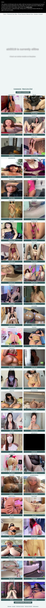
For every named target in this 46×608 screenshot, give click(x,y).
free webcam (12, 473)
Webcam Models (28, 606)
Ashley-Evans (12, 200)
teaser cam (34, 325)
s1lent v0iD (11, 581)
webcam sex (34, 177)
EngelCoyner (12, 285)
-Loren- (34, 581)
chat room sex (34, 155)
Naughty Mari (34, 221)
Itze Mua (12, 221)
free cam (34, 515)
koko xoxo (34, 242)
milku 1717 (11, 369)
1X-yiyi (34, 411)
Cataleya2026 (12, 263)
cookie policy (29, 7)
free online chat (34, 346)
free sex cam (12, 367)
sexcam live (34, 451)
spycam (12, 451)
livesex (11, 599)
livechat (34, 303)
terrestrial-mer (11, 158)
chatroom (34, 198)
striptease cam (11, 240)
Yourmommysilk (34, 179)
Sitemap (9, 606)
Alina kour (11, 517)
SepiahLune (34, 115)
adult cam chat (11, 134)
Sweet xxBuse (12, 559)
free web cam (12, 557)
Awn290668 (11, 538)
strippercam (34, 578)
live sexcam (12, 219)
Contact (13, 606)
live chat (12, 430)
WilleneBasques (11, 137)
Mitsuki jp (12, 390)
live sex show (34, 113)
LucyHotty (34, 327)
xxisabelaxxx (12, 454)
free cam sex (34, 367)
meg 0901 (12, 433)
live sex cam (34, 240)
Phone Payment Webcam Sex (25, 14)
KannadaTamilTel (34, 158)
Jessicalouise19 (11, 115)
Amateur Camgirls (38, 14)
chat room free (34, 494)
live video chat (11, 346)
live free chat (34, 409)
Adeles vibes (34, 137)
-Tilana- (11, 411)
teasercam (11, 494)
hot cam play (12, 198)
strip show (34, 599)
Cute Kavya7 (34, 200)
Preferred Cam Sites (12, 14)
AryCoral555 (34, 306)
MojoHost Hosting (20, 606)
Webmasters (35, 606)
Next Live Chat (27, 89)
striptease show (11, 409)
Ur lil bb (34, 263)
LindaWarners (34, 348)
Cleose (34, 285)
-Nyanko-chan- (34, 538)
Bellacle (34, 559)
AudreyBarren (34, 433)
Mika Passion (34, 454)
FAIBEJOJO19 (11, 348)
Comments (17, 89)
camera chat (12, 303)
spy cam (12, 515)
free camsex (12, 155)
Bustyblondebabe (34, 475)
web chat (34, 557)
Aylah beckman (11, 94)
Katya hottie (34, 496)
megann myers (11, 496)
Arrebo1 (12, 306)
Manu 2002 (11, 475)
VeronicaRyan (34, 517)
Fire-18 (34, 94)
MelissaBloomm (11, 327)
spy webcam (34, 134)
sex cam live (34, 473)
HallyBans (12, 242)
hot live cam (34, 388)
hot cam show (12, 113)
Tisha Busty (11, 179)
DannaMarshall (34, 390)
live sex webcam (12, 177)
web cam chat (12, 325)
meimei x (34, 369)
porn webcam (34, 261)
